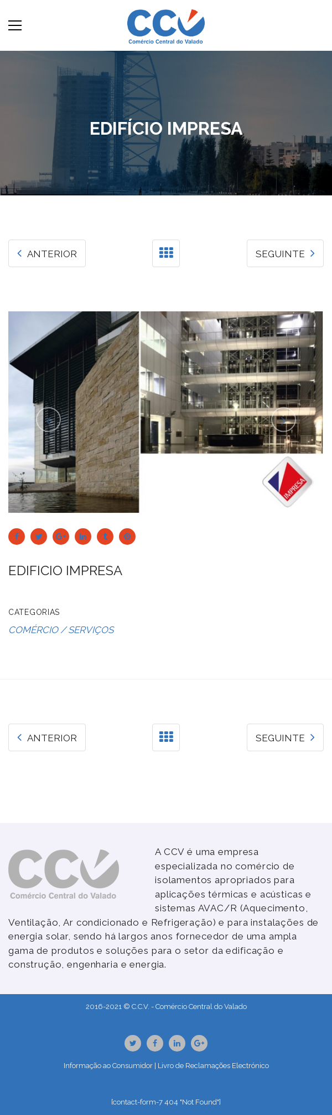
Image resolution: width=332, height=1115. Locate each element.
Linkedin (177, 1043)
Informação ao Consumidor (108, 1065)
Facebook (155, 1043)
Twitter (133, 1043)
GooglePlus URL (199, 1043)
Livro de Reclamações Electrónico (213, 1065)
